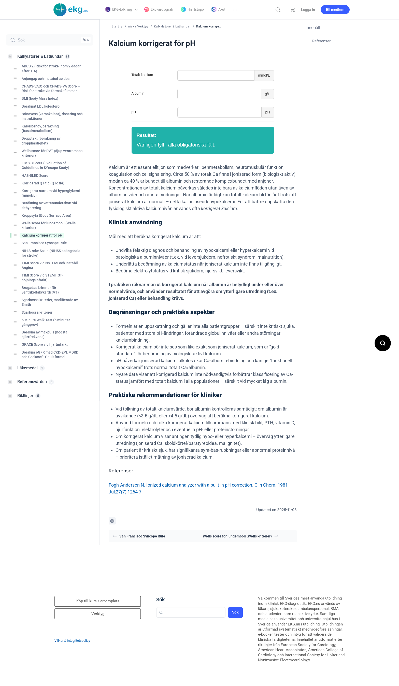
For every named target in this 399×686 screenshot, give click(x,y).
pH (134, 112)
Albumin (138, 93)
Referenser (321, 41)
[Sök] (278, 10)
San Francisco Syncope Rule (139, 536)
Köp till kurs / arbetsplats (97, 601)
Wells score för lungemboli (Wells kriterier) (240, 536)
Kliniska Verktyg (136, 26)
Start (115, 26)
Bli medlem (335, 10)
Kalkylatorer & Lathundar (172, 26)
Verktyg (97, 613)
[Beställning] (292, 9)
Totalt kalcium (142, 75)
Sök (160, 599)
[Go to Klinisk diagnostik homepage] (71, 9)
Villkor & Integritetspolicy (72, 641)
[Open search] (383, 343)
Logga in (308, 10)
